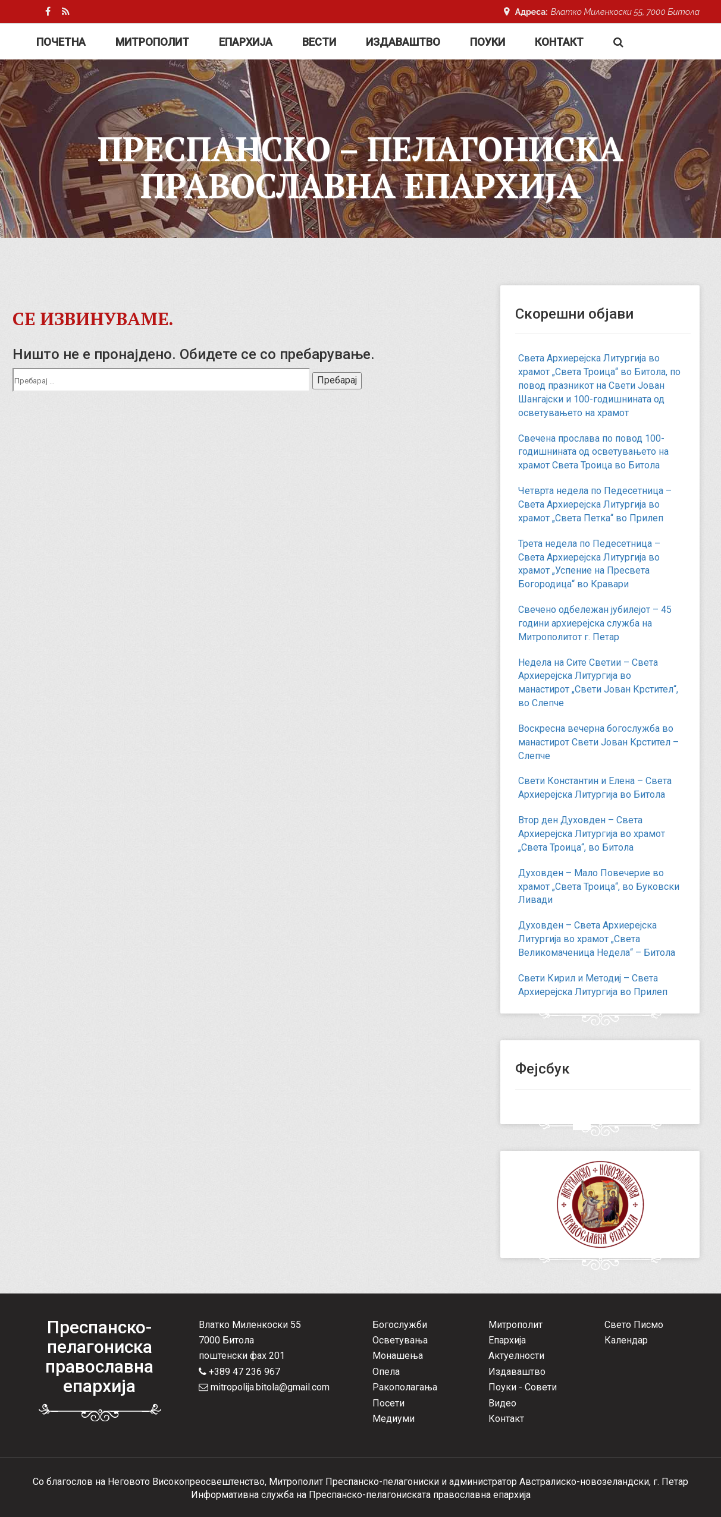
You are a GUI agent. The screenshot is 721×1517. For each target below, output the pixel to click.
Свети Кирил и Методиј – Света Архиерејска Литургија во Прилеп (592, 984)
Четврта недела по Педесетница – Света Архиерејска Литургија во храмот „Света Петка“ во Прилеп (595, 504)
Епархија (245, 42)
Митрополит (152, 42)
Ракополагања (404, 1387)
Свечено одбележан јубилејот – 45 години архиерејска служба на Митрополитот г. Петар (595, 623)
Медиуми (393, 1418)
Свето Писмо (633, 1324)
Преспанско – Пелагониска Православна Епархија (360, 167)
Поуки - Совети (522, 1387)
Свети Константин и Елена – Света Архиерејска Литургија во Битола (595, 787)
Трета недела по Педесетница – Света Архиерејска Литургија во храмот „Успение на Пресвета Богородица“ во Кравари (589, 564)
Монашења (397, 1355)
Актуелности (516, 1355)
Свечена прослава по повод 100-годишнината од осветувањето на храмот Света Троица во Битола (593, 452)
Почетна (61, 42)
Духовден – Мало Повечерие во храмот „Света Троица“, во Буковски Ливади (598, 886)
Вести (319, 42)
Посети (388, 1403)
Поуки (487, 42)
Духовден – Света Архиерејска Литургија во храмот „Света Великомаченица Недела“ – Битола (596, 939)
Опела (386, 1371)
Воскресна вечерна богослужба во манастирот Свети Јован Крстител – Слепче (598, 742)
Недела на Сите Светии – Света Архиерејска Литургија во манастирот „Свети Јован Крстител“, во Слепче (598, 683)
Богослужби (399, 1324)
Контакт (559, 42)
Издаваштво (403, 42)
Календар (626, 1340)
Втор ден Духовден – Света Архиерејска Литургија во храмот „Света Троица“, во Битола (591, 833)
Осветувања (400, 1340)
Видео (502, 1403)
